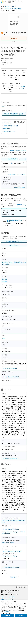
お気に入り (4, 122)
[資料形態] (18, 163)
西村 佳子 (4, 281)
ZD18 (3, 338)
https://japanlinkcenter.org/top (11, 551)
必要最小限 (7, 615)
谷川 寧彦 (4, 279)
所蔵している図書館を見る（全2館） (14, 114)
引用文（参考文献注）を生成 (10, 126)
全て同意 (21, 615)
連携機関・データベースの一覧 (18, 150)
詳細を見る (23, 87)
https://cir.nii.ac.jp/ (8, 542)
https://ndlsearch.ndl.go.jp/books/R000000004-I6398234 (13, 533)
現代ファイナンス (9, 6)
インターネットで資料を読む (8, 597)
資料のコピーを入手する (7, 599)
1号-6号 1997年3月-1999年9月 (12, 8)
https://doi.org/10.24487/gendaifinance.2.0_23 (13, 521)
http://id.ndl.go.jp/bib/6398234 (10, 377)
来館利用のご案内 (21, 205)
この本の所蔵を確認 (19, 187)
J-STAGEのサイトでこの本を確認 (16, 174)
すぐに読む (14, 38)
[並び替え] (7, 163)
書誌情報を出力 (6, 128)
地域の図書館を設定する (17, 159)
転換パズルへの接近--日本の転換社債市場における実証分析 (14, 263)
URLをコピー (9, 122)
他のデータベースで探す (9, 131)
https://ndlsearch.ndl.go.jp (9, 368)
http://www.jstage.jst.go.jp (10, 458)
